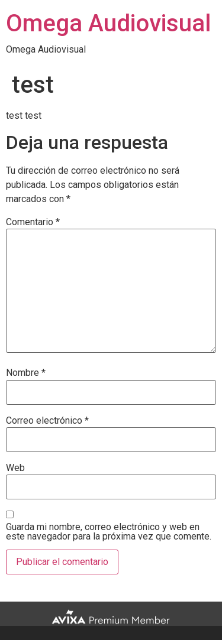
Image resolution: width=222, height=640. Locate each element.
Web (15, 468)
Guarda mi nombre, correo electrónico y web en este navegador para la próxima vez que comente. (108, 531)
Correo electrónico (47, 420)
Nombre (26, 373)
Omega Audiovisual (108, 23)
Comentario (33, 222)
